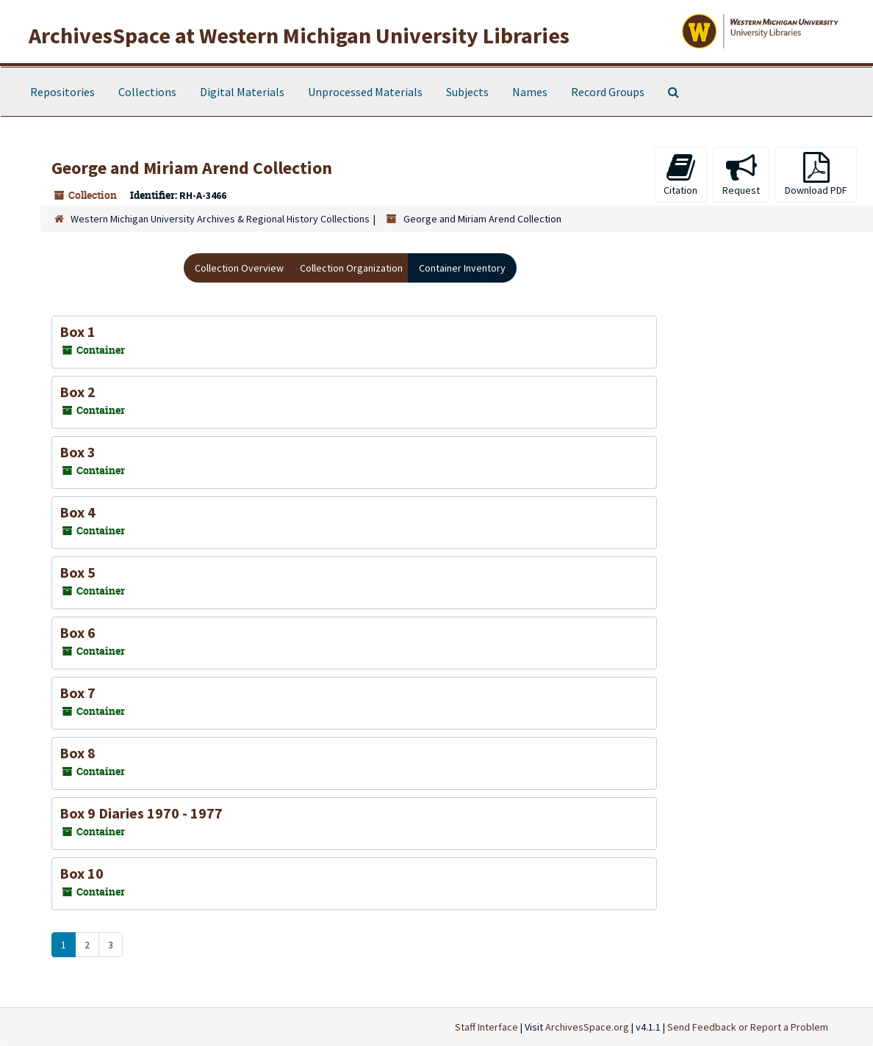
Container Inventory (462, 268)
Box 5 (78, 572)
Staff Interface (486, 1027)
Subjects (467, 91)
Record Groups (607, 91)
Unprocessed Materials (365, 91)
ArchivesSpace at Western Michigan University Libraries (299, 35)
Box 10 (82, 873)
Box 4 (78, 512)
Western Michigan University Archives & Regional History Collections (220, 218)
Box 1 (78, 331)
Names (529, 91)
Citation (680, 174)
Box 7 (78, 692)
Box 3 (78, 452)
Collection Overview (239, 268)
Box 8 (78, 753)
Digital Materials (242, 91)
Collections (147, 91)
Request (741, 174)
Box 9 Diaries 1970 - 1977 (141, 813)
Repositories (62, 91)
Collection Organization (351, 268)
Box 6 (78, 632)
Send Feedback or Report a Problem (747, 1027)
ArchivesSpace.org (587, 1027)
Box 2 (78, 391)
